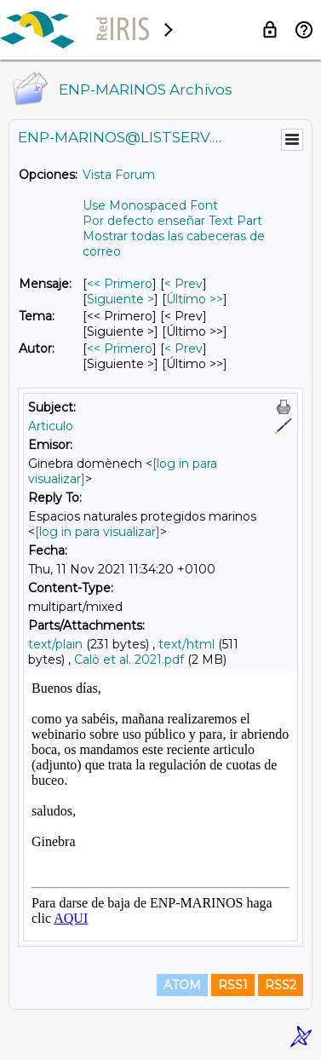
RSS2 (280, 985)
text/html (186, 644)
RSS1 (233, 985)
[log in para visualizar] (97, 531)
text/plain (55, 644)
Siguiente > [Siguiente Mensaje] (120, 299)
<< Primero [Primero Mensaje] (119, 283)
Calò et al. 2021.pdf (129, 659)
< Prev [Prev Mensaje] (183, 283)
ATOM (182, 985)
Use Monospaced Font (150, 205)
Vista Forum (119, 174)
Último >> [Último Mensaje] (194, 299)
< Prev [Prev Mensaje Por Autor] (183, 348)
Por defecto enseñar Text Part (172, 220)
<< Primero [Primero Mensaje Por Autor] (119, 348)
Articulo (50, 426)
